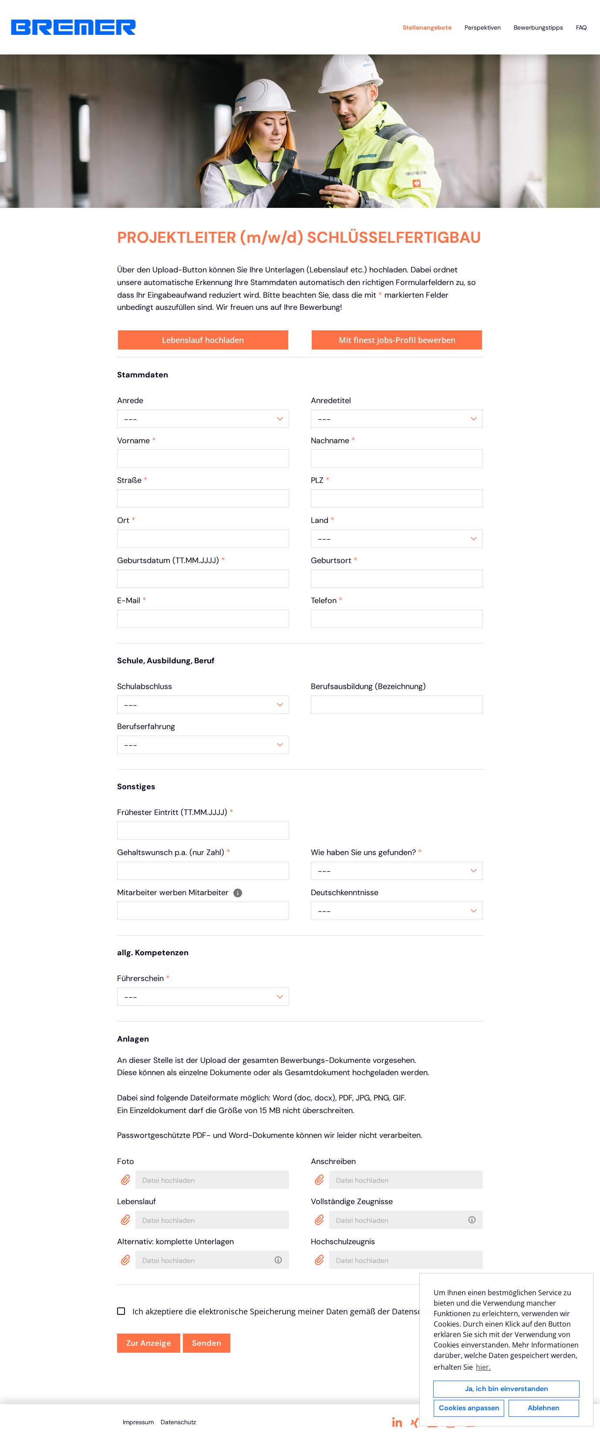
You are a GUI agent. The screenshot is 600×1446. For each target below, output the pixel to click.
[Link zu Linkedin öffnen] (397, 1423)
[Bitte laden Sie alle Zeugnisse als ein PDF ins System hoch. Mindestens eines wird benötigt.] (473, 1218)
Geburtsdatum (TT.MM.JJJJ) (171, 560)
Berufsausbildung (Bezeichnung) (368, 686)
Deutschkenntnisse (344, 892)
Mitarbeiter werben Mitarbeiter (180, 892)
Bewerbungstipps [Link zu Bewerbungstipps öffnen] (538, 27)
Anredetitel (331, 400)
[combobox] (203, 419)
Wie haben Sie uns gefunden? (366, 852)
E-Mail (131, 600)
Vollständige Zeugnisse (352, 1201)
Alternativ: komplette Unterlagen (175, 1241)
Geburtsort (334, 560)
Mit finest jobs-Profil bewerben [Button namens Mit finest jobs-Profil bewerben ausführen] (397, 340)
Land (322, 520)
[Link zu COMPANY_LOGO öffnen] (73, 27)
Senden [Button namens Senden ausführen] (206, 1343)
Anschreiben (333, 1161)
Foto (125, 1161)
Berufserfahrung (146, 726)
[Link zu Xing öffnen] (414, 1423)
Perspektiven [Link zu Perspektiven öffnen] (483, 27)
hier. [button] (483, 1367)
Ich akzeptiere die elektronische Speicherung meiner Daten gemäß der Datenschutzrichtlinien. (296, 1311)
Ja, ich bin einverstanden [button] (506, 1388)
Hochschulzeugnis (343, 1241)
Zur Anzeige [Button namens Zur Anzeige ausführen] (148, 1343)
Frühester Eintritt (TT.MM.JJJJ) (175, 812)
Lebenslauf (136, 1201)
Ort (126, 520)
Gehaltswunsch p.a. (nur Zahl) (173, 852)
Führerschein (143, 978)
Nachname (333, 440)
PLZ (320, 480)
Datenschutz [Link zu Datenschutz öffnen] (178, 1422)
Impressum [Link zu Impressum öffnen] (138, 1422)
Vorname (136, 440)
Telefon (327, 600)
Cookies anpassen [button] (469, 1407)
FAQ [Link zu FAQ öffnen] (581, 27)
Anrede (130, 400)
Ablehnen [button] (544, 1407)
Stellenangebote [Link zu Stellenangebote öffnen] (427, 27)
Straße (132, 480)
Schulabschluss (144, 686)
